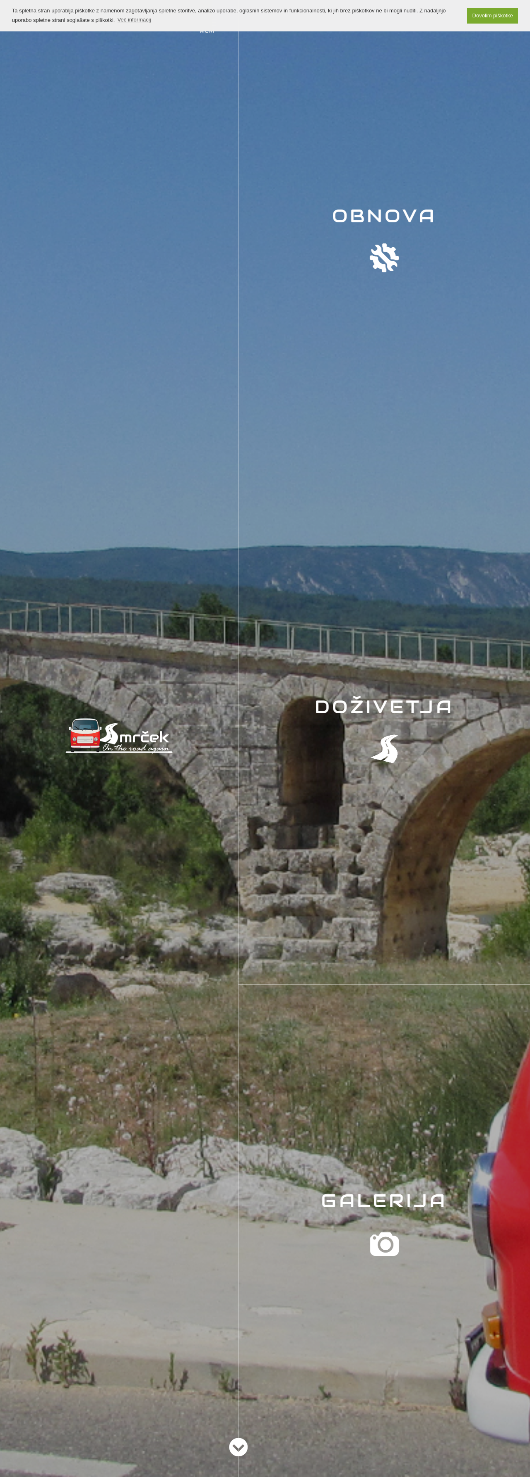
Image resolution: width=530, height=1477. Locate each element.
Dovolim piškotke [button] (492, 15)
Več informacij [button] (134, 20)
